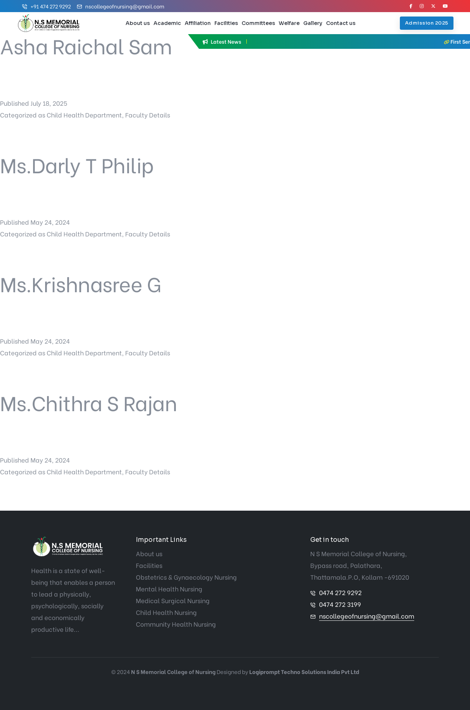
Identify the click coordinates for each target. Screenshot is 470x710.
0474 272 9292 (340, 592)
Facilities (226, 23)
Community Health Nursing (176, 624)
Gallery (312, 23)
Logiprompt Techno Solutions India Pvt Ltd (304, 671)
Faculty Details (147, 114)
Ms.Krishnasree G (80, 283)
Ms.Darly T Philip (77, 164)
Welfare (289, 23)
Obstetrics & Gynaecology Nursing (186, 577)
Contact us (340, 23)
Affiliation (198, 23)
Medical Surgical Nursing (173, 600)
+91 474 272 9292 (50, 6)
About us (138, 23)
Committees (258, 23)
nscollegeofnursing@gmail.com (124, 6)
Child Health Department (84, 114)
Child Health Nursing (166, 612)
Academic (167, 23)
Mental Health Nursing (169, 588)
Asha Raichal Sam (86, 45)
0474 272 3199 (340, 604)
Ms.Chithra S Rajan (88, 402)
